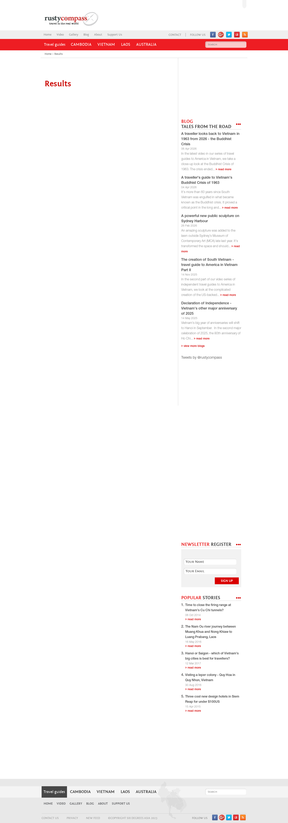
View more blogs (193, 346)
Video (60, 34)
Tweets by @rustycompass (201, 358)
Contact (175, 35)
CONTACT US (50, 818)
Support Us (114, 34)
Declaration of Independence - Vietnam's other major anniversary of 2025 (209, 309)
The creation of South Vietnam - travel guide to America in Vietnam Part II (209, 265)
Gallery (73, 34)
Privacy (72, 818)
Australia (146, 44)
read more (223, 169)
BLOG (206, 124)
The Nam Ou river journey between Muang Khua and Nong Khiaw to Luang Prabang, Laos (210, 632)
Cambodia (81, 44)
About (98, 34)
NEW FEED (93, 818)
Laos (125, 44)
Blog (86, 34)
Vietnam (106, 44)
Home (47, 34)
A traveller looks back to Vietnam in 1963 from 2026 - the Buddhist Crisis (210, 139)
